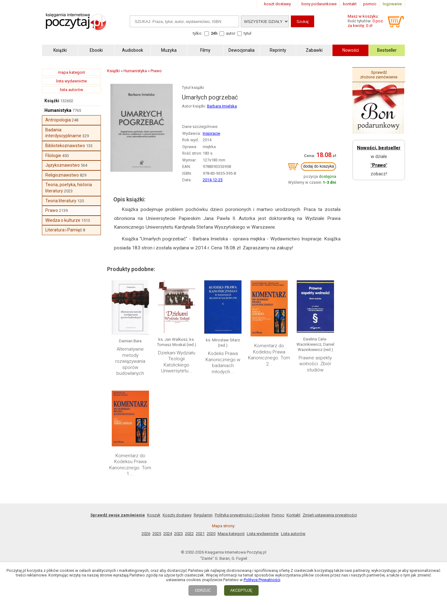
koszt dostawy (277, 4)
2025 (156, 533)
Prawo (51, 210)
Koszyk (153, 515)
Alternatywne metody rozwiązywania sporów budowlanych (130, 361)
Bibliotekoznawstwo (65, 145)
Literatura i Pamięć (63, 229)
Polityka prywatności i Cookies (242, 515)
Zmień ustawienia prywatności (330, 515)
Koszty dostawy (177, 515)
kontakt (350, 4)
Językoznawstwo (62, 165)
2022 (189, 533)
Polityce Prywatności (262, 579)
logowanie (392, 4)
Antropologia (58, 119)
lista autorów (71, 89)
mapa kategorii (71, 72)
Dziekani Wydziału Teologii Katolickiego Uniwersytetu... (176, 362)
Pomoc (278, 515)
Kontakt (293, 515)
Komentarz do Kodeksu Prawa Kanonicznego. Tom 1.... (130, 465)
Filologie (53, 155)
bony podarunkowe (318, 4)
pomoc (369, 4)
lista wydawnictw (71, 81)
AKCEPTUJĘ (241, 590)
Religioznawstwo (62, 175)
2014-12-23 (213, 180)
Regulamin (203, 515)
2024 (167, 533)
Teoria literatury (60, 200)
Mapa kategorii (231, 533)
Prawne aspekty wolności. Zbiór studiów (315, 364)
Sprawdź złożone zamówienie (378, 74)
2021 (200, 533)
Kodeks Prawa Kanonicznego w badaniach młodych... (222, 363)
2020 (211, 533)
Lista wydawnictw (263, 533)
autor (230, 33)
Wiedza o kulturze (62, 220)
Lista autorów (293, 533)
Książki (51, 100)
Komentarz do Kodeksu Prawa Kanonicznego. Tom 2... (269, 355)
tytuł (247, 33)
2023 (178, 533)
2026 (146, 533)
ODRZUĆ (202, 590)
